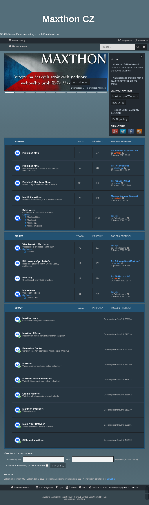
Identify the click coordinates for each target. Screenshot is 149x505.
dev (115, 278)
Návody (29, 251)
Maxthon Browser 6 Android (124, 196)
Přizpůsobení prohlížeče (36, 261)
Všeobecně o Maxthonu (35, 244)
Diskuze (19, 236)
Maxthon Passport (32, 408)
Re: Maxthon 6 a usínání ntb (124, 151)
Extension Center (32, 348)
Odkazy (19, 308)
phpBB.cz (81, 499)
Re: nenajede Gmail (120, 181)
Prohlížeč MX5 (30, 165)
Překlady (27, 277)
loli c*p (114, 216)
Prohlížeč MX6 (30, 153)
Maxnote (27, 363)
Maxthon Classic (33, 226)
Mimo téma (28, 290)
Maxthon (19, 142)
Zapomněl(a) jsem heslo (126, 459)
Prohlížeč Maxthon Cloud (36, 182)
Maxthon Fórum (31, 333)
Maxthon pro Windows (124, 96)
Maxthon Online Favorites (37, 378)
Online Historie (31, 393)
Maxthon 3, (30, 220)
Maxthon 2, (30, 223)
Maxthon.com (30, 318)
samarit (117, 263)
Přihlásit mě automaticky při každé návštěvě (27, 465)
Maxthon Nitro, (32, 217)
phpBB (56, 497)
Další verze (28, 210)
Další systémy (119, 119)
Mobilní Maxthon (31, 197)
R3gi (105, 497)
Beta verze (118, 102)
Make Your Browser (33, 423)
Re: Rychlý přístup (120, 166)
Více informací (80, 82)
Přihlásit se (10, 454)
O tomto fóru (31, 297)
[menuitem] (141, 40)
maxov (117, 183)
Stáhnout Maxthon (32, 440)
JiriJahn (111, 479)
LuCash (117, 153)
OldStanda (118, 168)
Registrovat (26, 454)
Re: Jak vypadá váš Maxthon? (125, 261)
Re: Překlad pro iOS (120, 276)
